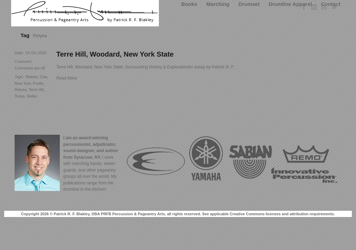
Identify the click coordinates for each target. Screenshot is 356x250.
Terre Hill (36, 90)
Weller (32, 96)
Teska (20, 96)
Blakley (32, 77)
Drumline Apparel (290, 4)
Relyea (20, 90)
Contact (330, 4)
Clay (43, 77)
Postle (38, 83)
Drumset (249, 4)
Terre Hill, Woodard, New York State (115, 54)
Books (189, 4)
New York (23, 83)
